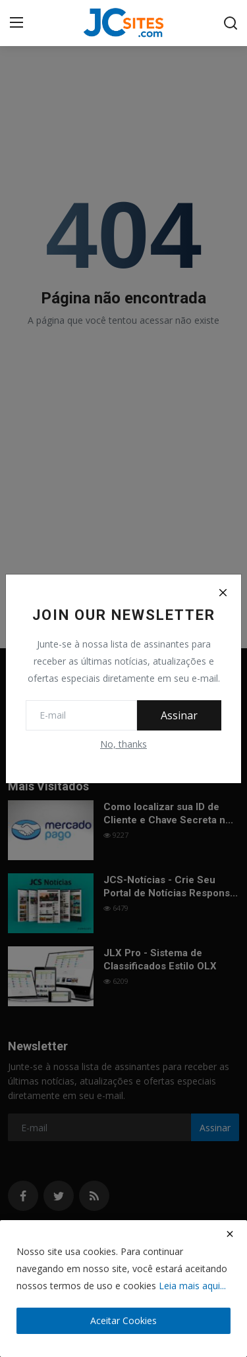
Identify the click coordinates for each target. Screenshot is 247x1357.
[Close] (222, 593)
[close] (229, 1234)
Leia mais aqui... (192, 1285)
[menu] (16, 23)
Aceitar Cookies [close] (123, 1320)
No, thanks (123, 744)
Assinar (179, 715)
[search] (230, 23)
